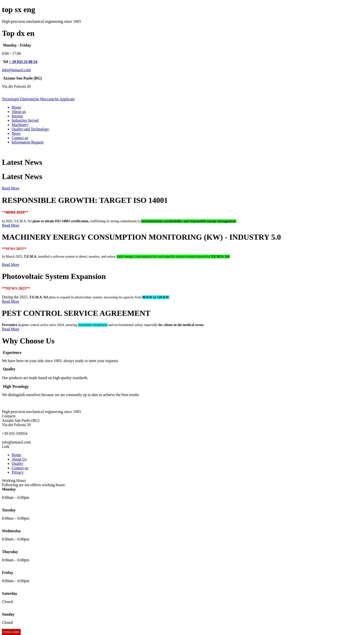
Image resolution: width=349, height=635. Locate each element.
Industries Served (25, 120)
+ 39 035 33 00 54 (23, 62)
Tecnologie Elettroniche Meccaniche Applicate (38, 99)
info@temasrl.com (16, 70)
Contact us (20, 138)
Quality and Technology (30, 129)
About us (19, 112)
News (16, 133)
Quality (17, 463)
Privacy (18, 472)
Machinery (20, 125)
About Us (19, 459)
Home (16, 107)
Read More (10, 188)
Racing (17, 116)
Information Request (28, 142)
